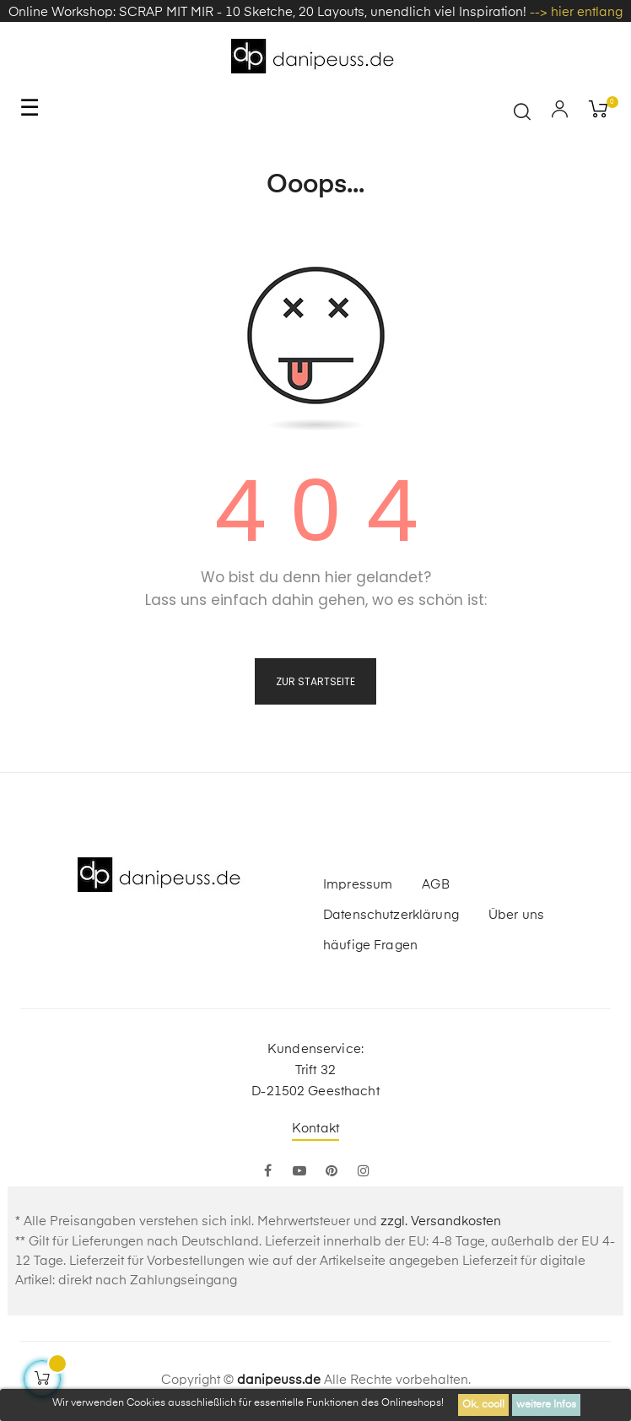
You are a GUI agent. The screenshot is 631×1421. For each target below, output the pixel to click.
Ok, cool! (483, 1405)
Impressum (357, 884)
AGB (435, 884)
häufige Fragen (370, 945)
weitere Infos (546, 1405)
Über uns (516, 915)
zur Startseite (315, 681)
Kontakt (315, 1128)
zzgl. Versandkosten (440, 1221)
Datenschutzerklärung (391, 915)
